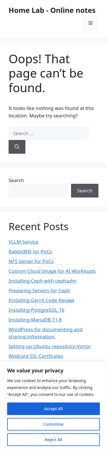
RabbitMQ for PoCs (30, 251)
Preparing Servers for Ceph (39, 290)
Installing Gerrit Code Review (41, 300)
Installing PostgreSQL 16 (36, 310)
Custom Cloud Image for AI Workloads (52, 271)
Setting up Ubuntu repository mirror (50, 346)
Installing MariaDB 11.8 (35, 319)
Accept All (53, 408)
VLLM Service (24, 241)
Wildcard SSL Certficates (36, 356)
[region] (53, 406)
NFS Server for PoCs (31, 261)
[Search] (17, 147)
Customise (53, 424)
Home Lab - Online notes (52, 10)
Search (16, 180)
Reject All (53, 439)
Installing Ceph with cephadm (42, 280)
